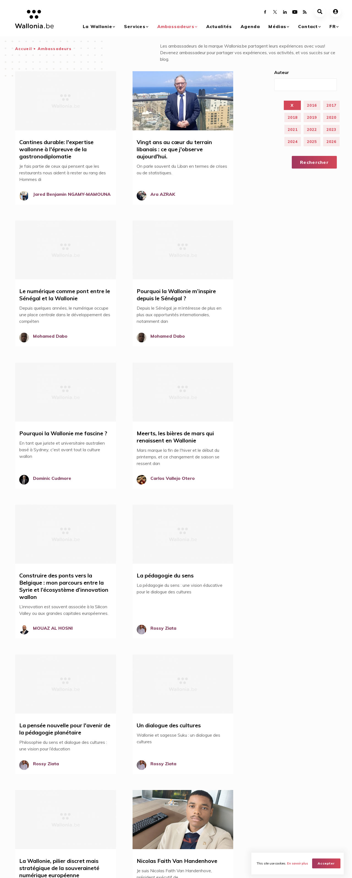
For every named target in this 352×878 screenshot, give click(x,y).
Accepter (327, 863)
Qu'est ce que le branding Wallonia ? (33, 816)
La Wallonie (97, 26)
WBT (93, 868)
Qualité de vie (112, 771)
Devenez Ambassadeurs (129, 813)
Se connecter (198, 751)
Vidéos (251, 821)
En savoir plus (297, 863)
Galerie (251, 813)
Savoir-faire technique (122, 761)
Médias (277, 26)
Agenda (250, 26)
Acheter (68, 813)
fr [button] (332, 26)
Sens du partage (116, 741)
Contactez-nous (305, 813)
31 (108, 694)
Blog (111, 835)
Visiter (66, 843)
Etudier (67, 835)
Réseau (113, 843)
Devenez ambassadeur (209, 761)
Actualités (219, 26)
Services (134, 26)
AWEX (61, 868)
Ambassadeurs (175, 26)
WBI (77, 868)
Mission (113, 828)
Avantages (117, 821)
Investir (67, 828)
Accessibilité (111, 751)
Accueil (23, 48)
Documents (255, 828)
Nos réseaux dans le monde (309, 824)
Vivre (65, 821)
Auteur (281, 72)
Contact (308, 26)
